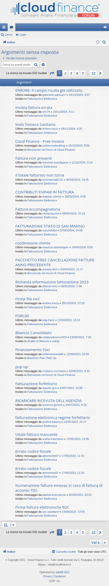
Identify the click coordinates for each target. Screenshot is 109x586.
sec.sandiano (50, 511)
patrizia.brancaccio (54, 494)
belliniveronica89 (52, 354)
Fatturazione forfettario (36, 383)
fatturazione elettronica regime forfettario (52, 417)
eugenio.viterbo (52, 196)
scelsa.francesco (52, 438)
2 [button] (65, 73)
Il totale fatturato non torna (39, 175)
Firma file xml (27, 298)
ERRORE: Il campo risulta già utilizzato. (49, 90)
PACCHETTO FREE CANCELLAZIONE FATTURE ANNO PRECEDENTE (54, 262)
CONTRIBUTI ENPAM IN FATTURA (44, 191)
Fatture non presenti (33, 158)
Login (22, 34)
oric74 (46, 111)
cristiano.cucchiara (54, 371)
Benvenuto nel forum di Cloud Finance (51, 149)
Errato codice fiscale (33, 451)
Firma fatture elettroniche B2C (42, 507)
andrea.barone (51, 421)
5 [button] (83, 73)
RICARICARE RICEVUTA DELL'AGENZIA (48, 400)
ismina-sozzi (50, 128)
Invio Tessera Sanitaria (35, 124)
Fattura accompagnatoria (37, 209)
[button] (52, 73)
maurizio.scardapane (55, 162)
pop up (21, 366)
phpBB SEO (63, 572)
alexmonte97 (50, 455)
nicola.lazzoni (50, 213)
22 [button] (93, 73)
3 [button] (71, 73)
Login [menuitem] (106, 28)
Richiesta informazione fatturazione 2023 (52, 281)
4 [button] (77, 73)
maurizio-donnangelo (55, 247)
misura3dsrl (49, 230)
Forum (12, 28)
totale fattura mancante (36, 434)
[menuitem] (104, 42)
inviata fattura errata (33, 107)
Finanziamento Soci (32, 349)
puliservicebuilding (53, 145)
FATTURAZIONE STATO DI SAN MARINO (50, 226)
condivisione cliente (32, 242)
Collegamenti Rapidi (5, 28)
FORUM (22, 315)
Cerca (8, 34)
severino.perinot (52, 404)
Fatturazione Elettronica (42, 98)
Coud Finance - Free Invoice (39, 141)
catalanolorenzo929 (54, 337)
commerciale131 (52, 179)
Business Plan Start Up (41, 357)
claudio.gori (49, 387)
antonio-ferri (49, 269)
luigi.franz (48, 320)
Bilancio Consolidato (33, 332)
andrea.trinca (50, 303)
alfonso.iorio (49, 286)
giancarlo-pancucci (54, 94)
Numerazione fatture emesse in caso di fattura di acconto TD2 (59, 488)
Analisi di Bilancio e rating (43, 341)
